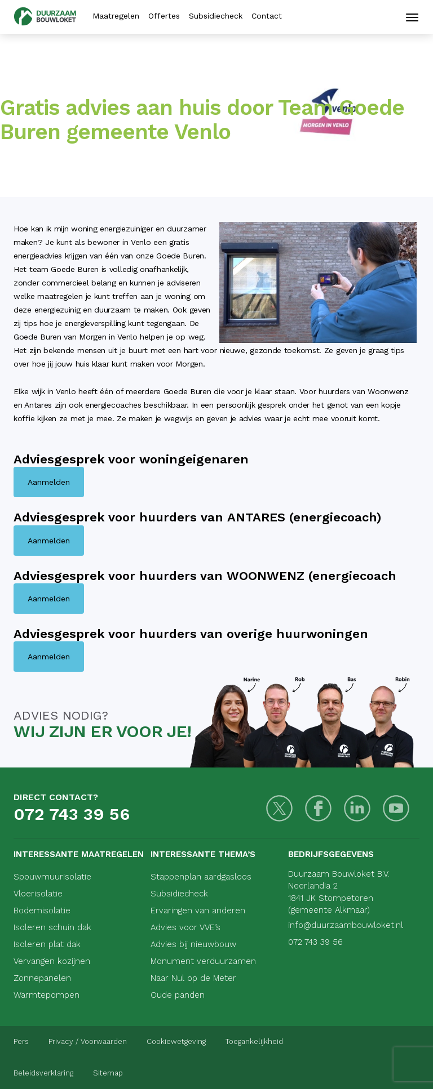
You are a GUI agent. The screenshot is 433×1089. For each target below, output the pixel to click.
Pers (21, 1041)
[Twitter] (279, 808)
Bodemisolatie (42, 910)
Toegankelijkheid (254, 1041)
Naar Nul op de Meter (193, 978)
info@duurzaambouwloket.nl (345, 925)
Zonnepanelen (42, 978)
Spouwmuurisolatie (52, 877)
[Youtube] (396, 808)
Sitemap (108, 1073)
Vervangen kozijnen (52, 961)
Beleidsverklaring (43, 1073)
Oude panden (178, 995)
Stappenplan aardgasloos (201, 877)
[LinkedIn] (357, 808)
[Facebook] (318, 808)
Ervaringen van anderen (198, 910)
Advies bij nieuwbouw (193, 944)
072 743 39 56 (72, 814)
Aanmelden (49, 482)
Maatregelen (115, 15)
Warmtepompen (46, 995)
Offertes (164, 15)
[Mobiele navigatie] (412, 17)
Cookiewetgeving (176, 1041)
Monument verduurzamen (203, 961)
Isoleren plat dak (47, 944)
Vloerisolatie (38, 894)
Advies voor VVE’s (185, 927)
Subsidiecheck (215, 15)
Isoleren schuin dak (52, 927)
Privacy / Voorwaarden (87, 1041)
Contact (266, 15)
